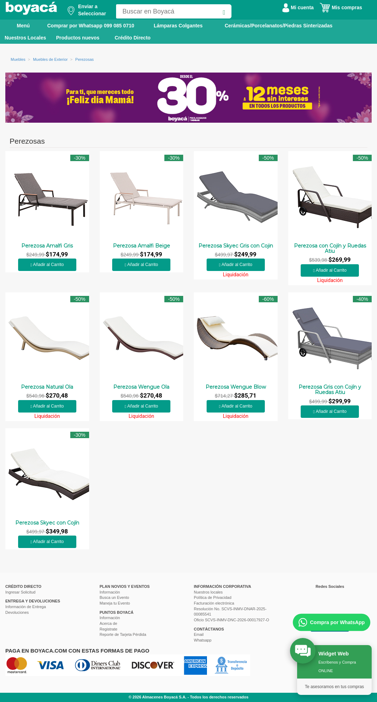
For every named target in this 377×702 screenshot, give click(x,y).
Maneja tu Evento (115, 603)
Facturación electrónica (214, 603)
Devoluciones (17, 612)
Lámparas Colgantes (178, 25)
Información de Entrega (25, 607)
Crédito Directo (133, 38)
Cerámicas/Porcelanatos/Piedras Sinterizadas (278, 25)
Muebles (18, 59)
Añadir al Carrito (47, 264)
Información (110, 592)
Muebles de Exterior (50, 59)
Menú (18, 25)
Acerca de (109, 623)
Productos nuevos (77, 38)
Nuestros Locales (25, 38)
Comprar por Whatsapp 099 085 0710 (90, 25)
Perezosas (84, 59)
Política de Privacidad (212, 597)
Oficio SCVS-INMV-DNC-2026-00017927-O (231, 620)
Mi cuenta (297, 7)
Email (199, 634)
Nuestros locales (208, 592)
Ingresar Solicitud (20, 592)
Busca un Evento (114, 597)
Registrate (109, 629)
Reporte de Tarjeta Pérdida (123, 634)
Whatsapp (203, 640)
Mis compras (340, 7)
